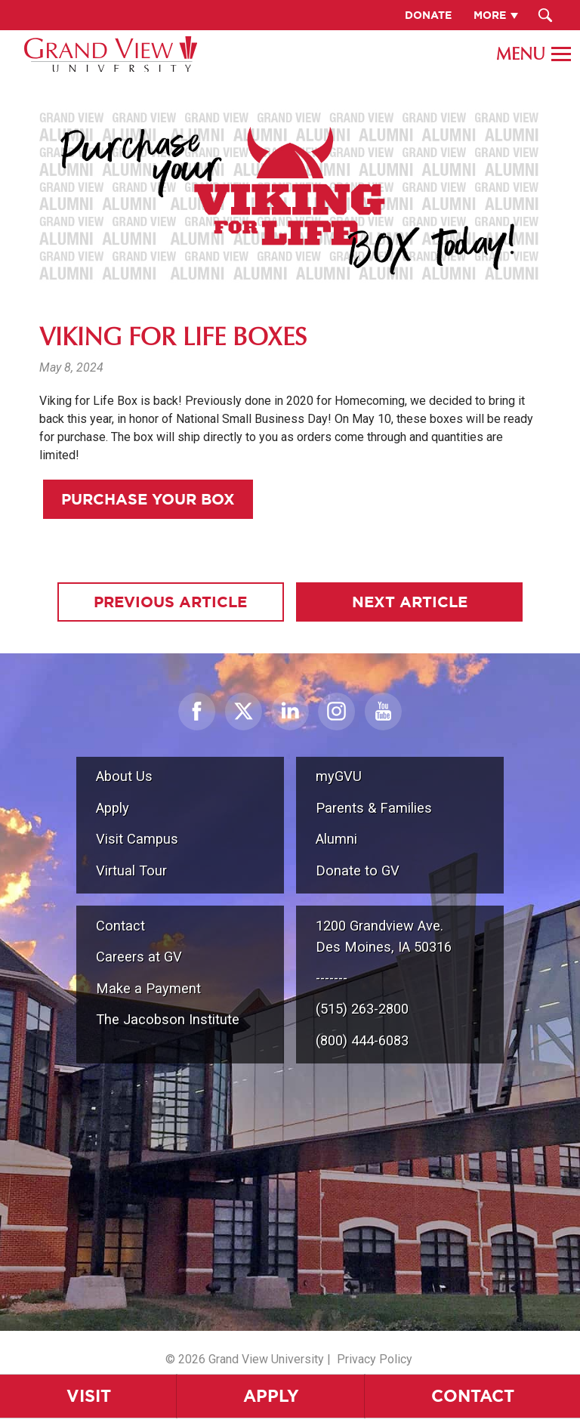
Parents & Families (374, 808)
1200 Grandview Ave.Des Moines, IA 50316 (384, 936)
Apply (271, 1395)
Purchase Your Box (148, 499)
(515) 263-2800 (362, 1009)
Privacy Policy (374, 1359)
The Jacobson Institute (167, 1019)
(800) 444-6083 (362, 1040)
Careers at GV (139, 957)
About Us (124, 776)
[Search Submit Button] (546, 15)
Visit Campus (137, 839)
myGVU (339, 776)
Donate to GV (358, 870)
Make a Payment (148, 988)
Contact (472, 1395)
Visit (88, 1395)
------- (331, 978)
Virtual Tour (131, 870)
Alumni (336, 839)
